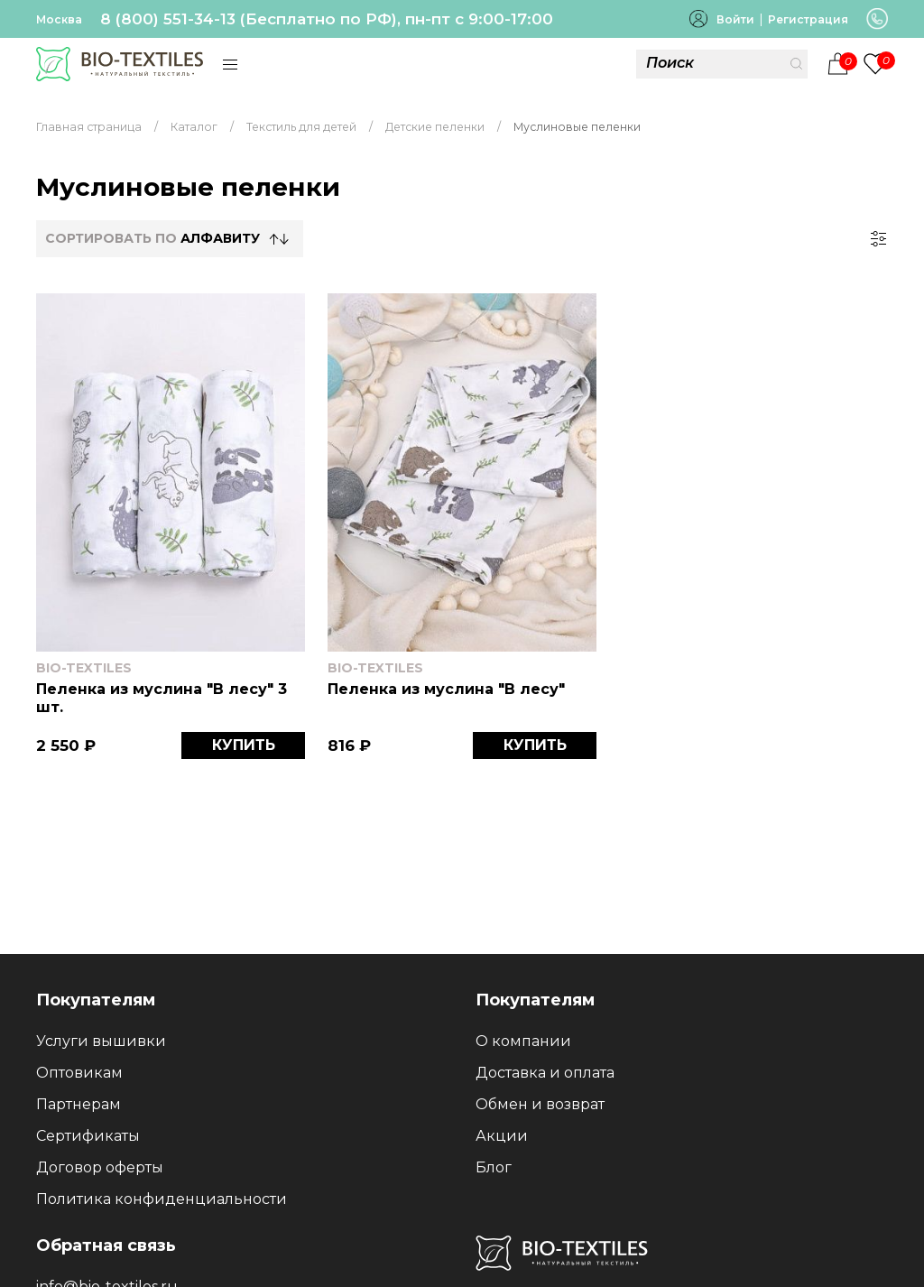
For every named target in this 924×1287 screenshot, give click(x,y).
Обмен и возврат (540, 1104)
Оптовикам (79, 1072)
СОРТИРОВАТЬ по (152, 238)
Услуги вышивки (101, 1041)
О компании (523, 1041)
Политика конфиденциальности (161, 1199)
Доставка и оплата (545, 1072)
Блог (494, 1167)
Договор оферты (99, 1167)
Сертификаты (88, 1135)
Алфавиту (220, 238)
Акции (502, 1135)
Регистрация (808, 19)
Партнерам (78, 1104)
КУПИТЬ (243, 745)
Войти (735, 19)
